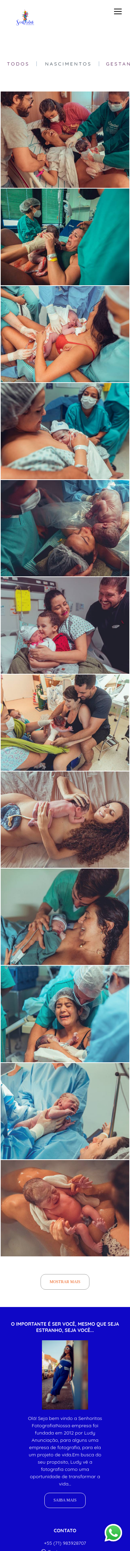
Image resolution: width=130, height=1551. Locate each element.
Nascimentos (68, 63)
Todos (18, 63)
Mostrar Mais (65, 1282)
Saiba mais (64, 1500)
